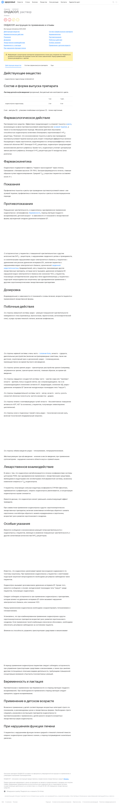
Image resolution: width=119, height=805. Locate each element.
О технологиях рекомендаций (90, 802)
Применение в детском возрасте (59, 45)
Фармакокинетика (55, 34)
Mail (3, 802)
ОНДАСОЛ (15, 9)
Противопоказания (55, 37)
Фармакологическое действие (13, 34)
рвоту (69, 124)
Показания (7, 37)
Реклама (15, 802)
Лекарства (7, 9)
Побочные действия (55, 40)
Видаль (66, 779)
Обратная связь (77, 802)
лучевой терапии (60, 127)
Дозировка (7, 40)
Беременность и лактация (12, 45)
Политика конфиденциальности (107, 802)
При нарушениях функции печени (15, 48)
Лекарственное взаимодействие (14, 42)
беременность (35, 213)
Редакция (48, 802)
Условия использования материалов (61, 802)
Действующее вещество (12, 31)
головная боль (45, 353)
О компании (8, 802)
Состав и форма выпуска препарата (61, 31)
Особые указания (54, 42)
